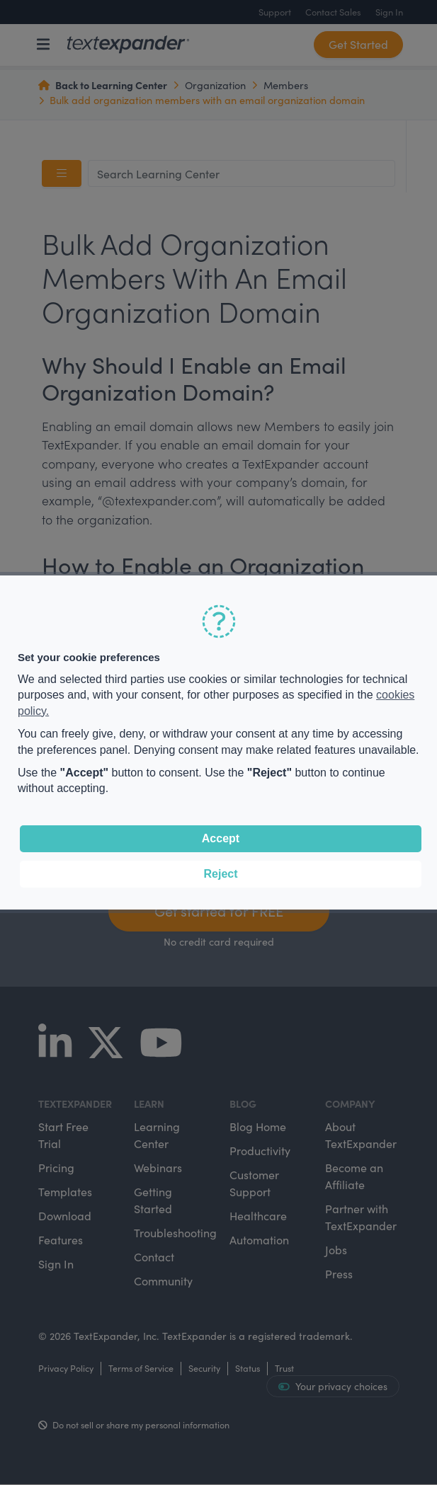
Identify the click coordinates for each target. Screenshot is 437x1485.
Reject (220, 874)
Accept (220, 838)
